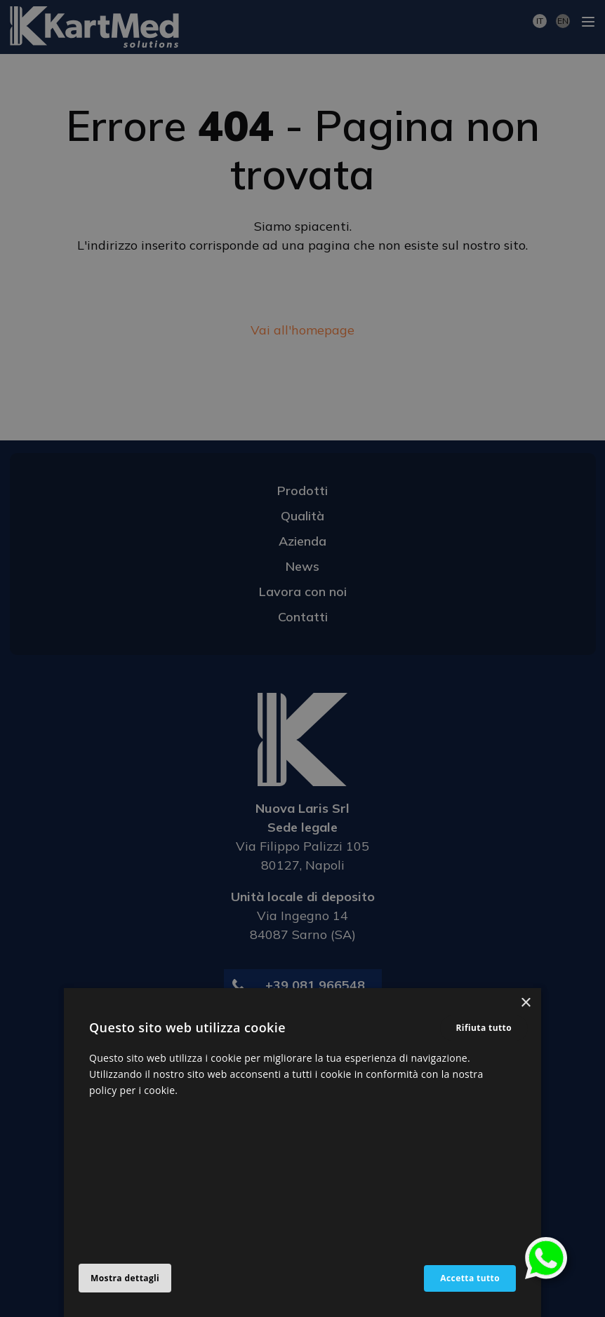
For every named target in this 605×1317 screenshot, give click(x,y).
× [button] (525, 1003)
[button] (130, 1278)
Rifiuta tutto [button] (484, 1028)
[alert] (302, 658)
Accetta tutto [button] (470, 1278)
